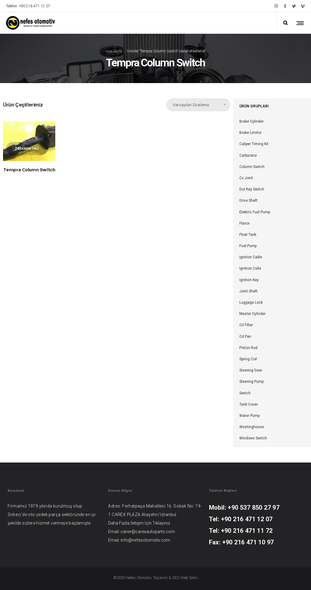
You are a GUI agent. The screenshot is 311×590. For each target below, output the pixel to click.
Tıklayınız (161, 523)
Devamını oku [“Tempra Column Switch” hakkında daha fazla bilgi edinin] (27, 149)
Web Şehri (189, 577)
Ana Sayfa (114, 51)
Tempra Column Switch (29, 170)
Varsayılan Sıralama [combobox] (191, 105)
